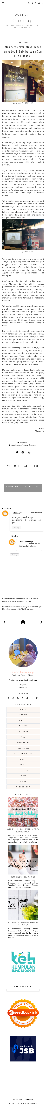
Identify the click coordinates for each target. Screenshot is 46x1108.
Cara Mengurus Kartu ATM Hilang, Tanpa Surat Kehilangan (23, 830)
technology (23, 787)
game (23, 759)
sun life (28, 445)
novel (23, 776)
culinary (23, 731)
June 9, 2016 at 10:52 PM (34, 543)
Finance (24, 445)
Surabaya (33, 445)
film (23, 737)
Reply (16, 527)
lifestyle (23, 770)
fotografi (23, 742)
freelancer (23, 748)
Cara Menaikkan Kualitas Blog (23, 877)
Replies (14, 536)
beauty (23, 726)
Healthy (23, 720)
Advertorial (13, 445)
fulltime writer (23, 754)
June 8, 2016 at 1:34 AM (36, 512)
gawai (23, 765)
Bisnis (23, 709)
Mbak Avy (17, 513)
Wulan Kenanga (23, 17)
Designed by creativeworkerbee (23, 1103)
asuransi (19, 445)
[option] (23, 481)
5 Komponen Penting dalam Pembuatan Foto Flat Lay (23, 923)
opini (23, 781)
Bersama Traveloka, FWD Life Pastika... (23, 487)
